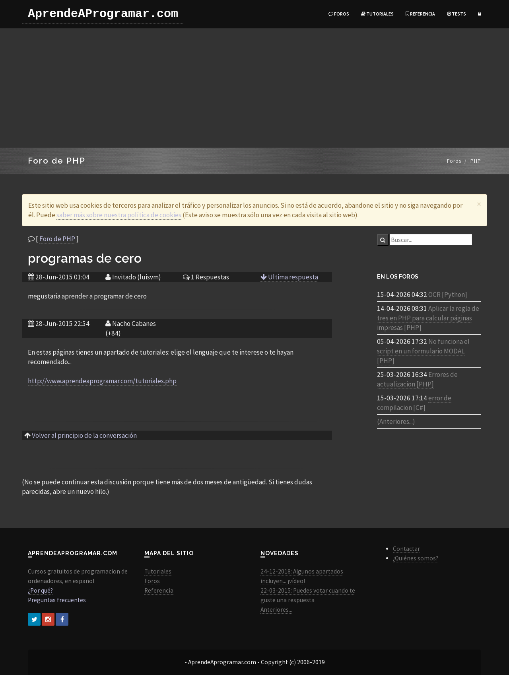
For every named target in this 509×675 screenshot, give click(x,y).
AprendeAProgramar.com (103, 14)
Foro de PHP (57, 238)
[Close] (479, 204)
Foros (338, 14)
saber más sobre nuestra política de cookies (118, 215)
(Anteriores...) (396, 421)
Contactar (406, 548)
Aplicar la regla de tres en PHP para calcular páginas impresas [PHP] (428, 318)
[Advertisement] (254, 88)
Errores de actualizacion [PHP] (417, 379)
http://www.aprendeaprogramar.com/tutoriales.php (102, 381)
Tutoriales (377, 14)
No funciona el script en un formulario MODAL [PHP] (423, 351)
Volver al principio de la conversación (84, 435)
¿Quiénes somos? (415, 558)
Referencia (420, 14)
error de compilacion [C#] (414, 403)
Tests (456, 14)
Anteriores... (276, 609)
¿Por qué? (40, 590)
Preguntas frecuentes (57, 600)
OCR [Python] (447, 294)
